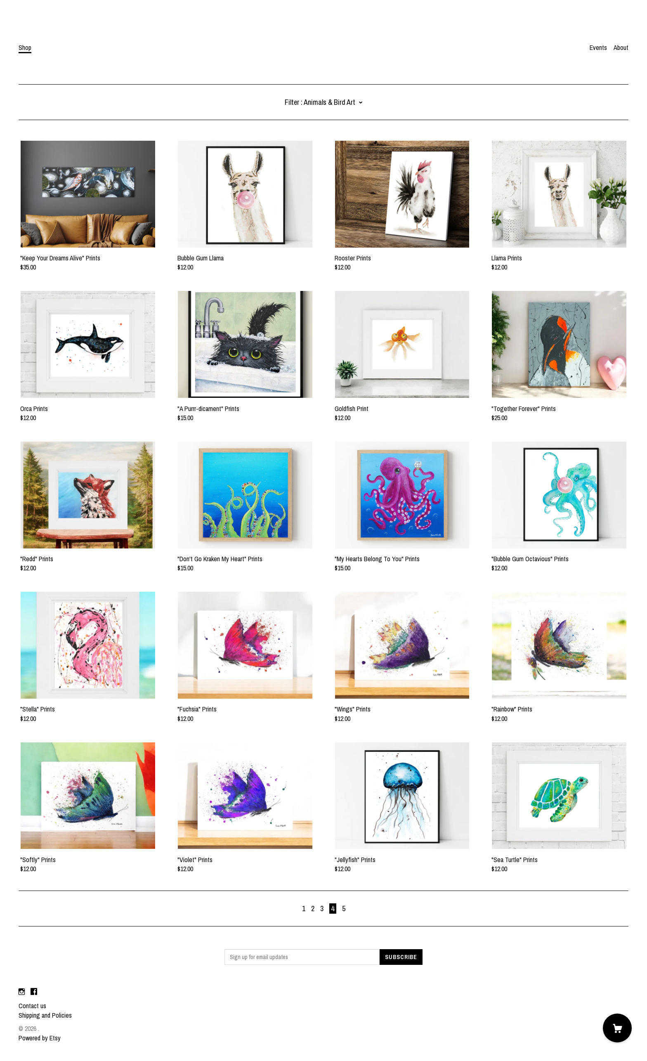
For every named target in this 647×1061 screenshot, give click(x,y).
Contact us (32, 1005)
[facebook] (34, 991)
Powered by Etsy (40, 1037)
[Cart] (617, 1028)
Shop (25, 47)
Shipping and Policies (45, 1015)
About (621, 47)
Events (598, 47)
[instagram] (22, 991)
